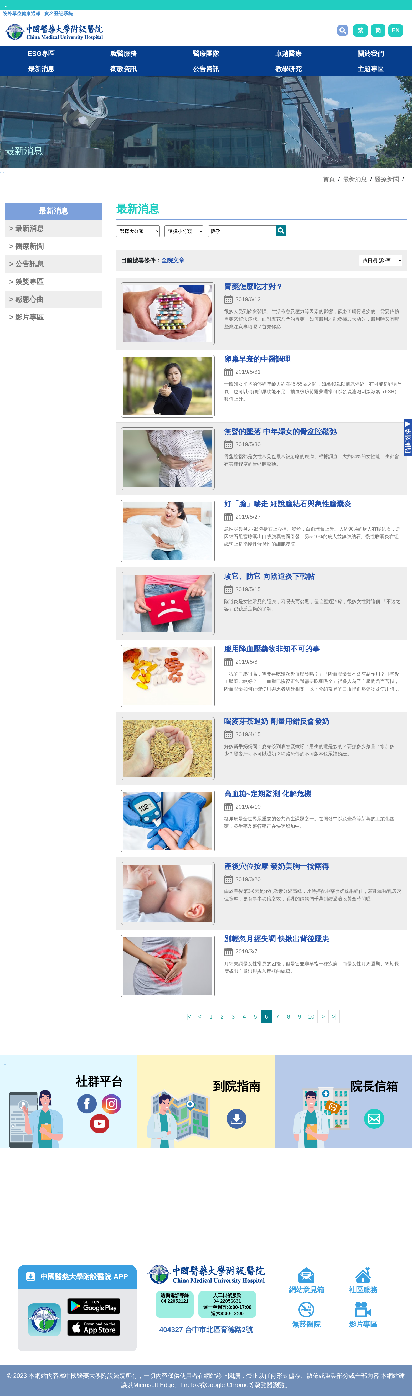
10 (311, 1016)
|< (188, 1016)
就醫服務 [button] (123, 53)
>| (334, 1016)
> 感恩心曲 (26, 299)
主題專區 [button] (371, 68)
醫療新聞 (387, 179)
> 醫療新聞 (26, 246)
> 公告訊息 (26, 264)
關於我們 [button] (371, 53)
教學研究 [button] (288, 68)
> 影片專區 (26, 317)
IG (111, 1104)
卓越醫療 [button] (288, 53)
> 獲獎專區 (26, 282)
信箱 (374, 1119)
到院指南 (236, 1119)
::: (7, 5)
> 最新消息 (26, 228)
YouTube (99, 1123)
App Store (93, 1328)
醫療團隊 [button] (206, 53)
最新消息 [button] (41, 68)
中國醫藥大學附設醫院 (206, 1274)
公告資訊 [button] (206, 68)
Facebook (87, 1104)
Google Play (93, 1306)
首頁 (329, 179)
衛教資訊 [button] (123, 68)
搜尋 (342, 30)
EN (396, 30)
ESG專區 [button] (41, 53)
